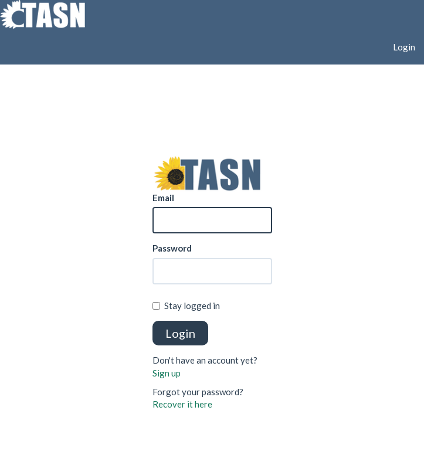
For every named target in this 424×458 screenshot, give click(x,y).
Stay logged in (186, 305)
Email (163, 197)
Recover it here (182, 404)
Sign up (166, 373)
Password (172, 248)
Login (404, 47)
